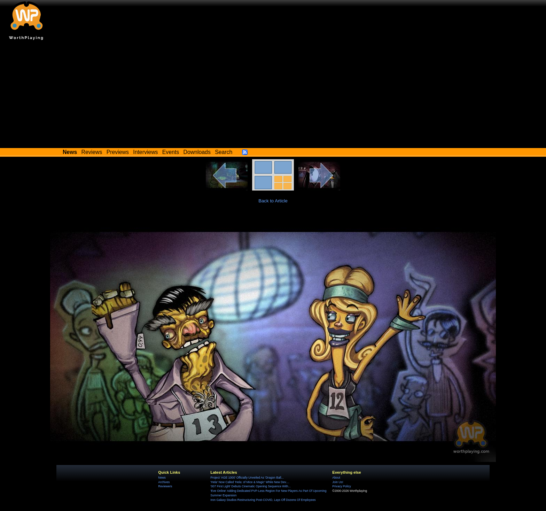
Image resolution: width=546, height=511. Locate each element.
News (161, 477)
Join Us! (337, 482)
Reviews (91, 152)
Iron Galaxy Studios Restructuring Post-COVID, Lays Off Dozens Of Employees (262, 500)
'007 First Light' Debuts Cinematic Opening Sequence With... (250, 486)
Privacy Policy (341, 486)
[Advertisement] (273, 96)
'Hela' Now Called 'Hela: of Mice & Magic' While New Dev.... (249, 482)
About (336, 477)
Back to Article (273, 200)
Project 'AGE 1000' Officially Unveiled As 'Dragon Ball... (246, 477)
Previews (118, 152)
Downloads (197, 152)
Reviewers (165, 486)
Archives (164, 482)
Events (170, 152)
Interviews (145, 152)
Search (223, 152)
